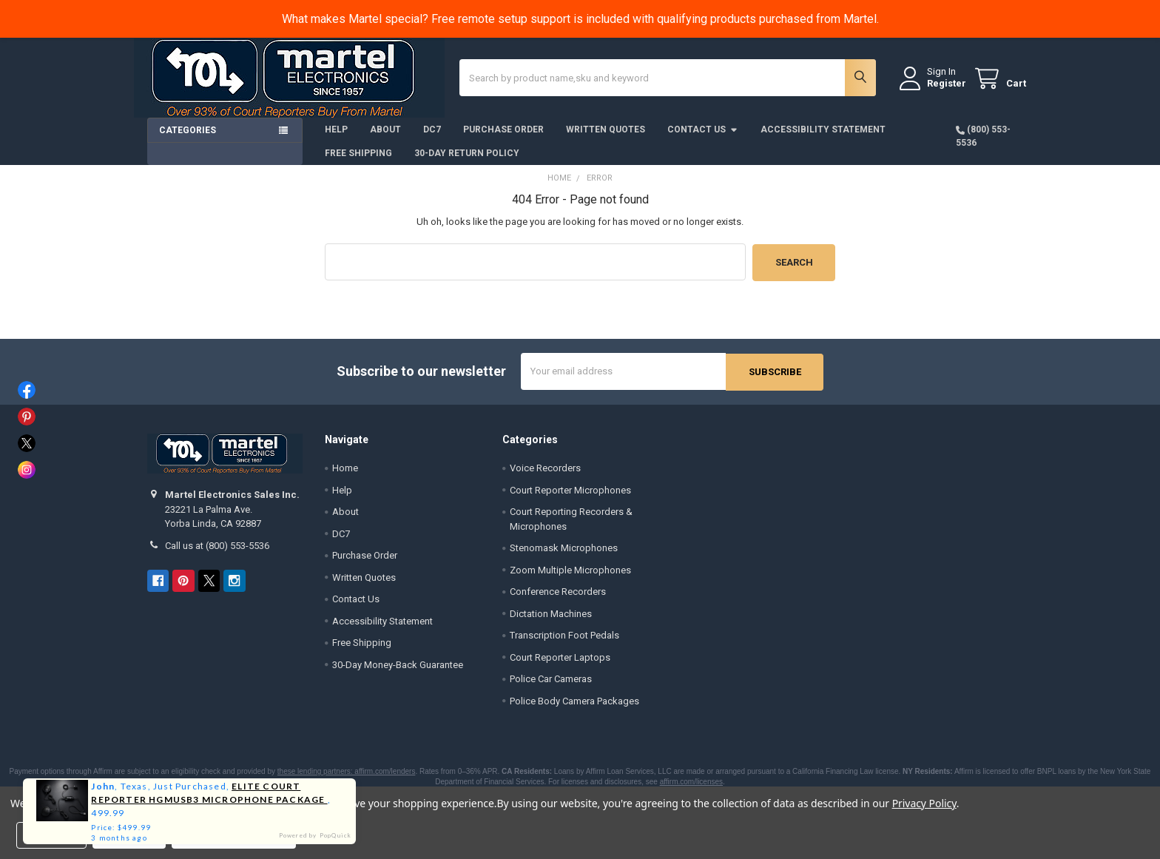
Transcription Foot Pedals (564, 644)
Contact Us (702, 140)
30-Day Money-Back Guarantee (397, 673)
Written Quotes (605, 140)
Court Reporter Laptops (560, 666)
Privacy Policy (924, 803)
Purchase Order (503, 140)
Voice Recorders (545, 476)
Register (933, 89)
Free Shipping (358, 163)
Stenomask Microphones (564, 556)
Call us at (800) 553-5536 (217, 554)
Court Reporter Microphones (570, 499)
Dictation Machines (551, 622)
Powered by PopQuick (315, 835)
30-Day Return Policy (466, 163)
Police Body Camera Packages (574, 709)
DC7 (432, 140)
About (385, 140)
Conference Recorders (558, 600)
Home (345, 476)
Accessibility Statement (823, 140)
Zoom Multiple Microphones (570, 579)
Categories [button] (187, 140)
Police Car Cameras (551, 687)
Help (336, 140)
